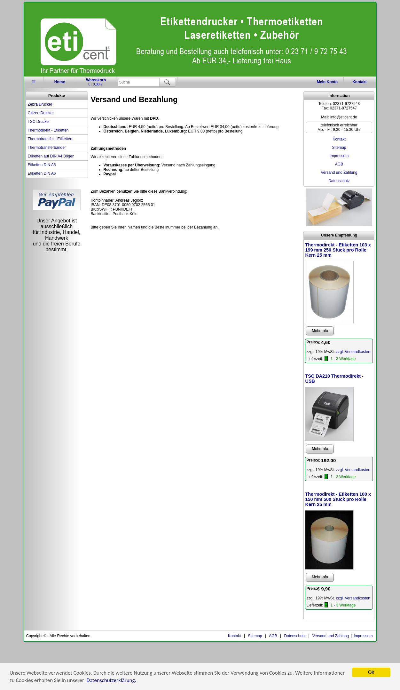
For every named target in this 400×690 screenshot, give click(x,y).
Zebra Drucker (40, 104)
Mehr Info (320, 330)
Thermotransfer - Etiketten (50, 139)
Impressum (339, 156)
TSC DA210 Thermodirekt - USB (334, 378)
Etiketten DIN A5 (42, 165)
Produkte (56, 95)
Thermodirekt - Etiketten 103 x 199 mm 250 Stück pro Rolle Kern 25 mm (338, 250)
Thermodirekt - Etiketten (48, 130)
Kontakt (359, 82)
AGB (339, 164)
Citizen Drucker (41, 113)
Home (59, 82)
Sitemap (339, 147)
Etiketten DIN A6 (42, 173)
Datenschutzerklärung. (111, 680)
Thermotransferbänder (47, 147)
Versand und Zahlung (339, 172)
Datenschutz (339, 181)
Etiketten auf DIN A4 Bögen (51, 156)
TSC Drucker (39, 121)
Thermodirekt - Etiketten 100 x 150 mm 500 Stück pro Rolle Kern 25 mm (338, 499)
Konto (327, 82)
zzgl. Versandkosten (353, 351)
